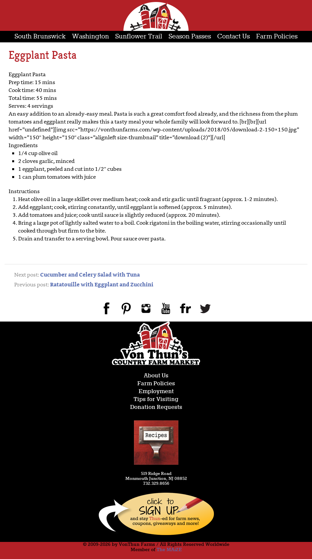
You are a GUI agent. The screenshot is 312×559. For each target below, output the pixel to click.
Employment (156, 391)
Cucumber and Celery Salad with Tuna (90, 275)
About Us (156, 376)
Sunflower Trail (138, 37)
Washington (90, 37)
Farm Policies (277, 37)
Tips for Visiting (156, 399)
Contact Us (233, 37)
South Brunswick (40, 37)
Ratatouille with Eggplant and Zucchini (101, 285)
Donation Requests (156, 407)
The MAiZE (169, 550)
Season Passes (190, 37)
